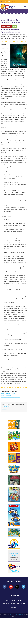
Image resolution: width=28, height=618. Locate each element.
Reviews (4, 409)
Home (7, 600)
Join (9, 1)
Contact (14, 607)
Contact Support (13, 614)
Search (2, 1)
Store (13, 603)
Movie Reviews (6, 406)
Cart (14, 1)
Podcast (14, 600)
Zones (20, 600)
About (23, 603)
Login (5, 1)
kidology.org (20, 614)
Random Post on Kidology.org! (18, 401)
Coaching (6, 603)
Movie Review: (8, 393)
